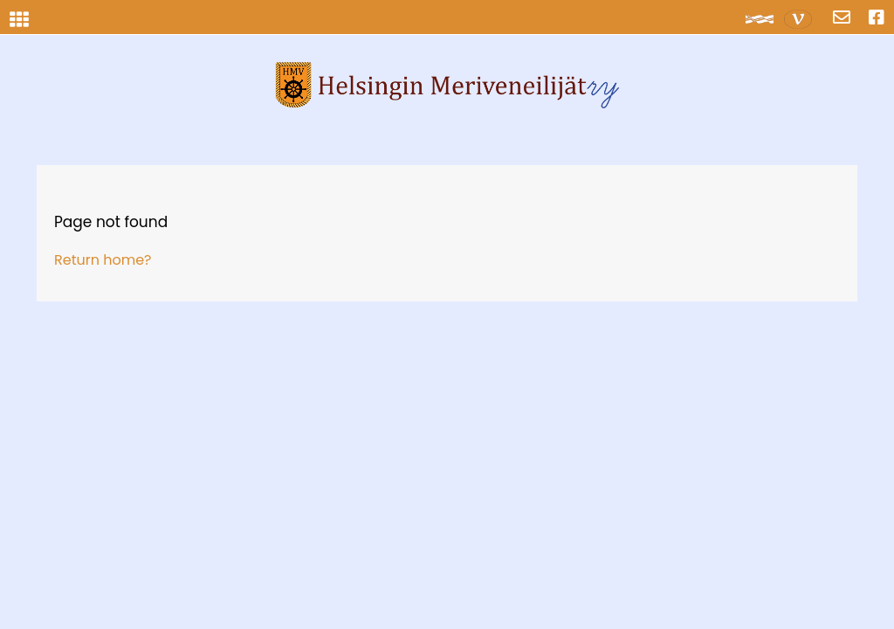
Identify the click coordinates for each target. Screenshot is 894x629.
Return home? (102, 260)
